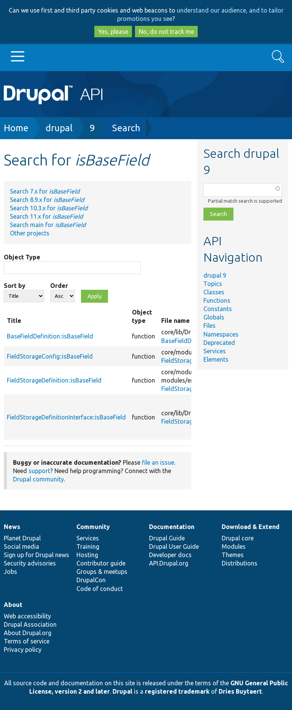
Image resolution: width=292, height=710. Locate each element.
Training (87, 546)
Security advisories (30, 563)
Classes (213, 292)
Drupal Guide (167, 538)
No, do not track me (166, 31)
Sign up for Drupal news (36, 554)
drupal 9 (214, 275)
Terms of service (26, 641)
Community (93, 526)
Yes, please (113, 31)
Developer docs (170, 554)
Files (209, 325)
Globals (213, 317)
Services (214, 351)
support (39, 470)
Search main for (48, 224)
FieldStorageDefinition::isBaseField (54, 380)
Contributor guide (100, 563)
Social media (21, 546)
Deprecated (219, 342)
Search (126, 128)
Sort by (14, 285)
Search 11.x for (46, 216)
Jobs (10, 571)
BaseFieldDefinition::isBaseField (50, 336)
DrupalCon (91, 580)
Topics (212, 283)
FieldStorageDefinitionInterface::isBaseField (66, 417)
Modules (234, 546)
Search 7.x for (44, 191)
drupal (59, 128)
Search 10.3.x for (48, 208)
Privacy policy (22, 649)
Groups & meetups (101, 571)
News (12, 526)
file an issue (158, 462)
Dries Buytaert (240, 691)
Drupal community (38, 479)
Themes (233, 554)
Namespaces (220, 334)
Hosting (87, 554)
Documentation (171, 526)
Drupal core (238, 538)
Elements (216, 359)
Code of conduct (99, 588)
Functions (216, 300)
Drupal (122, 691)
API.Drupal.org (168, 563)
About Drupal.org (27, 632)
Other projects (29, 233)
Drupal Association (30, 624)
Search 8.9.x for (47, 199)
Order (59, 285)
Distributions (239, 563)
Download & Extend (250, 526)
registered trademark (177, 691)
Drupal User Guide (174, 546)
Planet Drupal (22, 538)
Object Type (22, 257)
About (13, 604)
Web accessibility (27, 616)
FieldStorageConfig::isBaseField (50, 356)
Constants (217, 308)
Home (16, 128)
